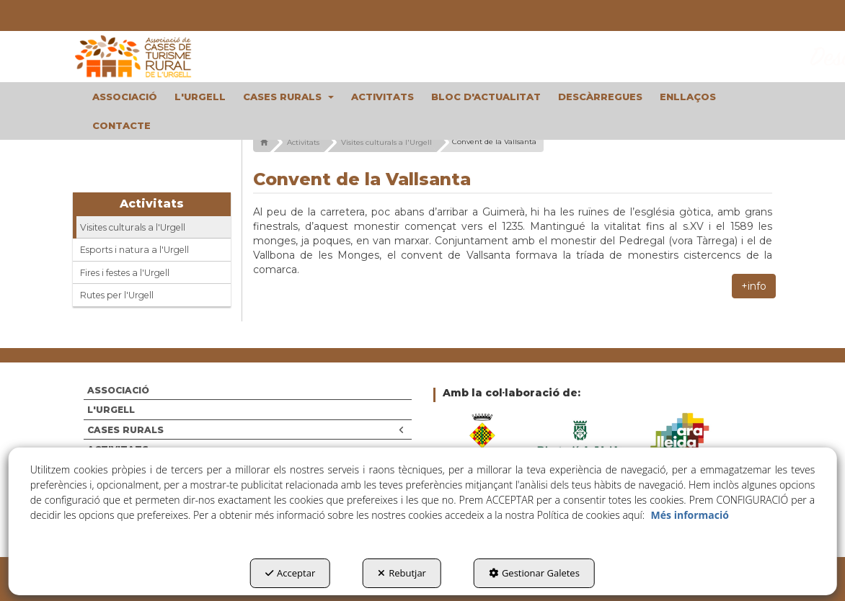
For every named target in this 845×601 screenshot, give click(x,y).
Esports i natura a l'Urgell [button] (134, 249)
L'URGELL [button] (111, 409)
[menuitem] (125, 96)
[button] (152, 56)
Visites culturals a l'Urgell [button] (132, 227)
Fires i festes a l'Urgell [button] (124, 272)
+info (753, 286)
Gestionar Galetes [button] (534, 572)
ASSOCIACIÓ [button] (118, 390)
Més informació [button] (690, 515)
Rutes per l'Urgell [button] (117, 295)
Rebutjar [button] (402, 572)
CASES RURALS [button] (245, 430)
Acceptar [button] (290, 572)
